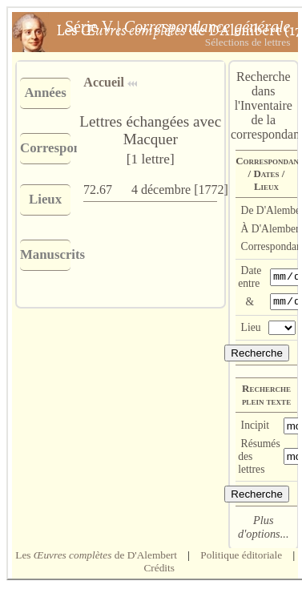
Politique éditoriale (241, 557)
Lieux (45, 199)
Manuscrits (45, 254)
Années (45, 92)
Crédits (159, 570)
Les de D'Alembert (96, 557)
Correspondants (45, 147)
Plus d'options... (263, 529)
